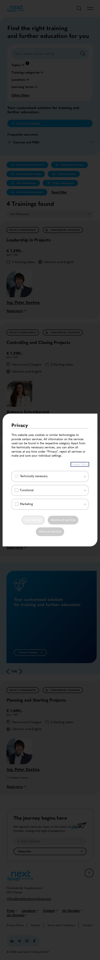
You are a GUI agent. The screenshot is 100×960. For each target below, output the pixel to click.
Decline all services (63, 520)
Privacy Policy (80, 464)
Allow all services (50, 531)
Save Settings (33, 520)
